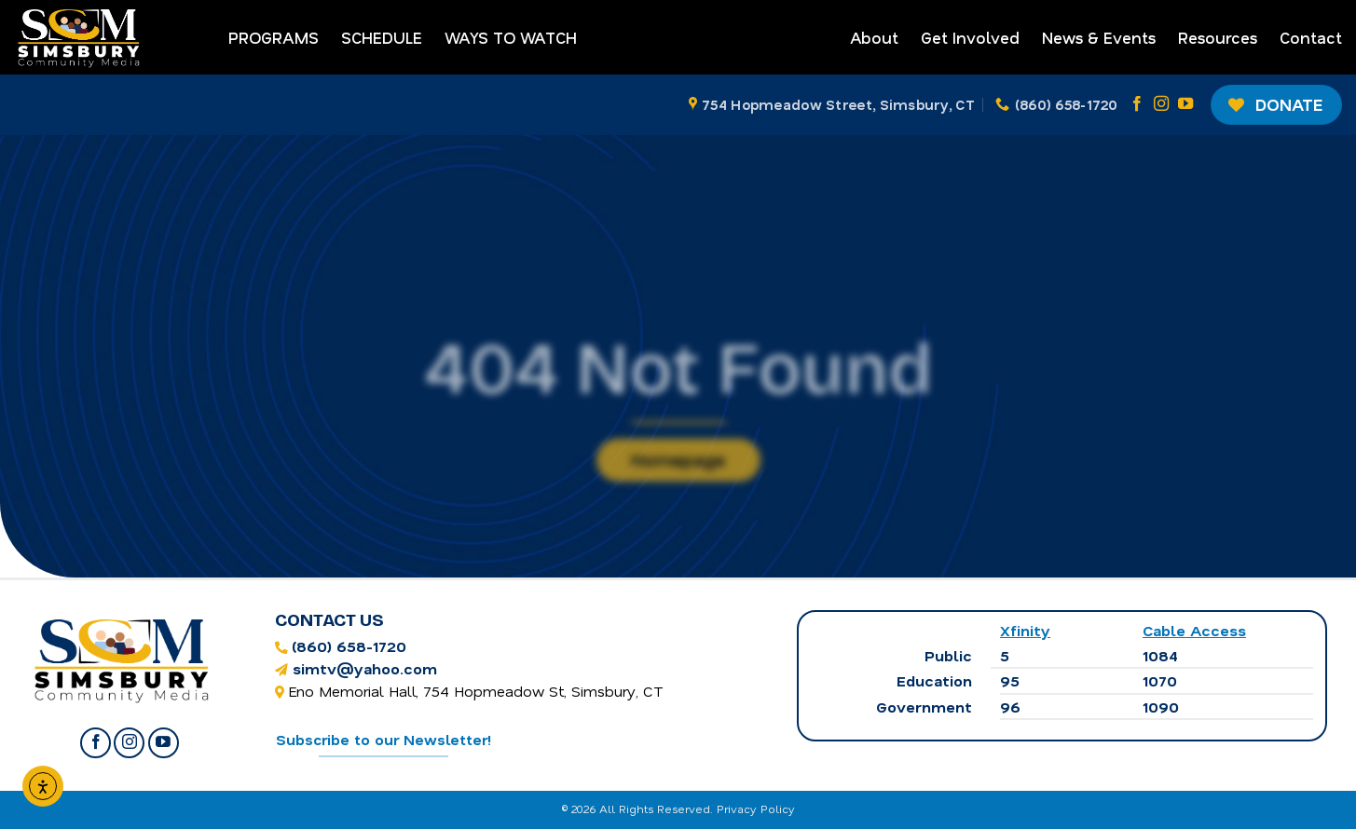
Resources (1217, 37)
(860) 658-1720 (349, 646)
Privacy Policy (756, 808)
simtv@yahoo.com (365, 668)
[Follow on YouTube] (1185, 104)
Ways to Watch (511, 37)
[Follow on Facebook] (1137, 104)
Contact (1311, 37)
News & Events (1099, 37)
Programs (273, 37)
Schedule (381, 37)
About (874, 37)
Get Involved (970, 37)
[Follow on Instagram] (1161, 104)
